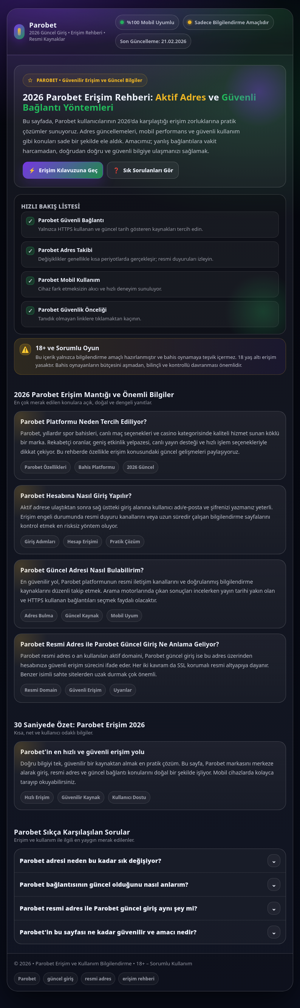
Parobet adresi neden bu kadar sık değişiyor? (150, 860)
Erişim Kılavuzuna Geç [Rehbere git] (62, 170)
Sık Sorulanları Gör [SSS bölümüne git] (143, 170)
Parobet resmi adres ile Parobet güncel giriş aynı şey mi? (150, 908)
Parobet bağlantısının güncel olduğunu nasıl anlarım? (150, 884)
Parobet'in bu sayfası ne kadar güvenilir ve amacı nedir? (150, 932)
